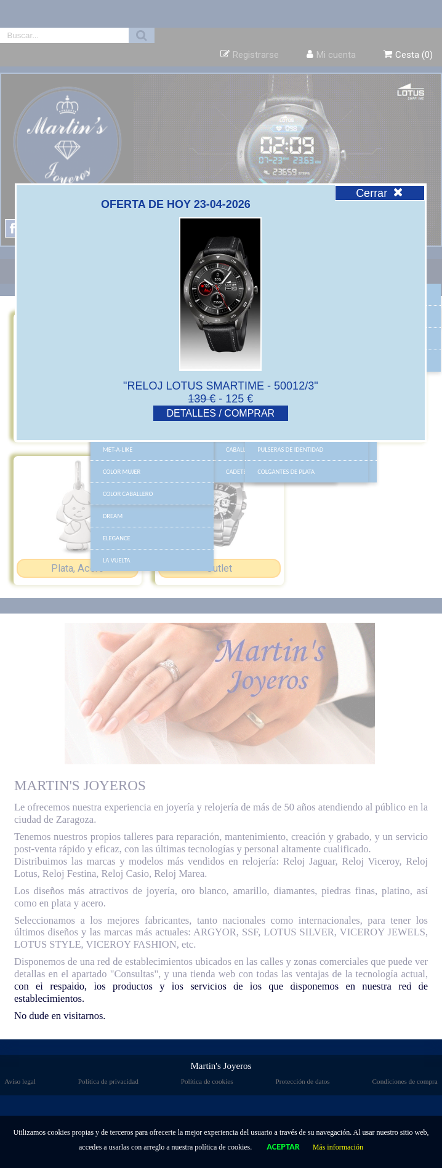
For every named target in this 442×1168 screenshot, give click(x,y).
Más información (338, 1147)
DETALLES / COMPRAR (220, 413)
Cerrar (379, 193)
